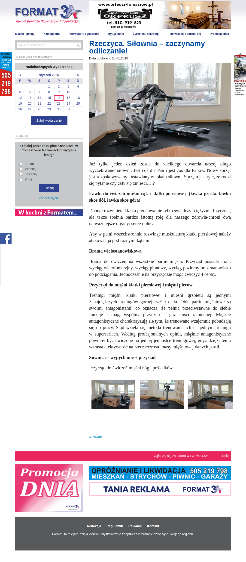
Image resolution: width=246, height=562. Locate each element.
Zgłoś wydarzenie (49, 120)
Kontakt (153, 526)
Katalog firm (51, 33)
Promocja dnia (219, 33)
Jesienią (31, 174)
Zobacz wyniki (49, 198)
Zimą (28, 179)
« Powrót (95, 437)
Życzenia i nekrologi (146, 33)
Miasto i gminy (24, 33)
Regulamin (114, 526)
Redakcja (94, 526)
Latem (29, 164)
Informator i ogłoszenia (84, 33)
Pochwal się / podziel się (184, 33)
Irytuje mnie (116, 33)
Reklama (135, 526)
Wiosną (30, 169)
